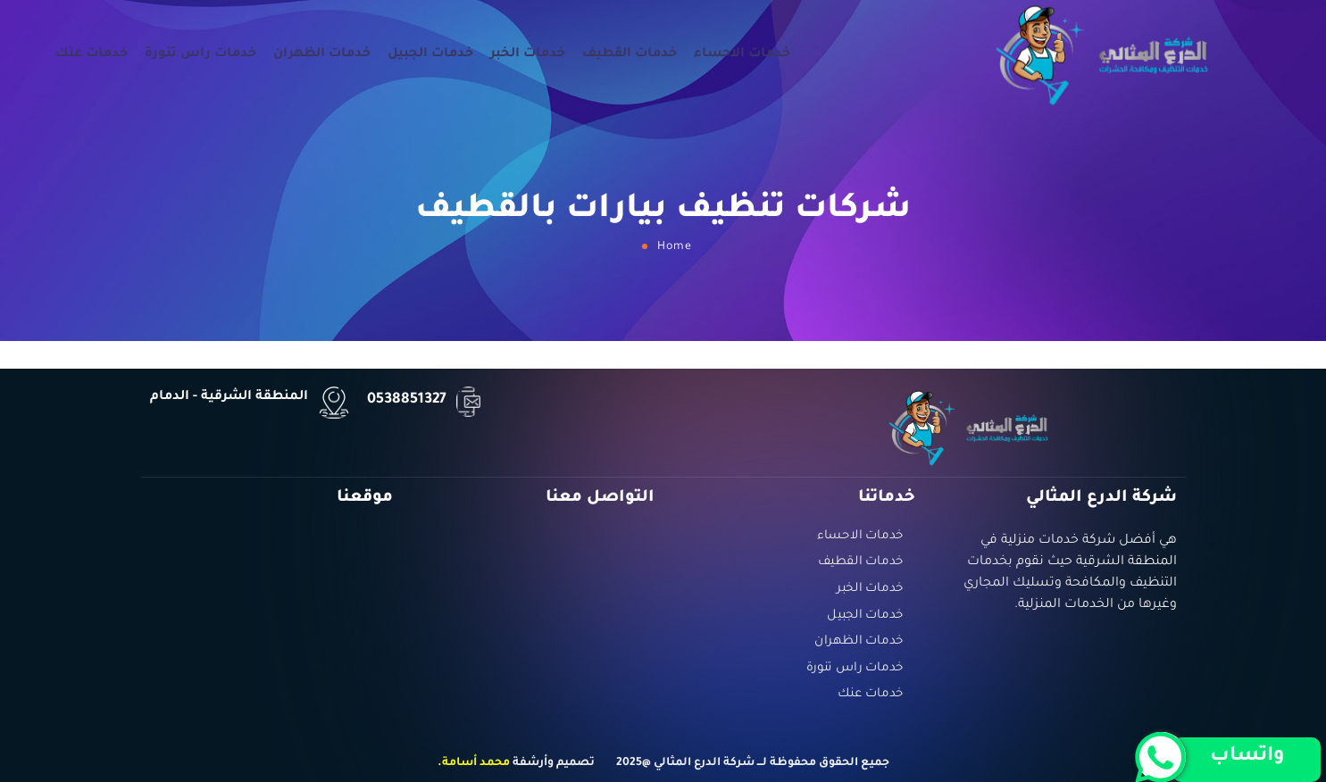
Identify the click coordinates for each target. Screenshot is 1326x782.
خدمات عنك (91, 54)
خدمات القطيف (629, 54)
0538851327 (406, 400)
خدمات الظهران (322, 54)
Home (674, 247)
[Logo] (1102, 54)
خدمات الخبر (527, 54)
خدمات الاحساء (742, 54)
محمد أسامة (476, 763)
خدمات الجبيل (430, 54)
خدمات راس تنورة (200, 54)
